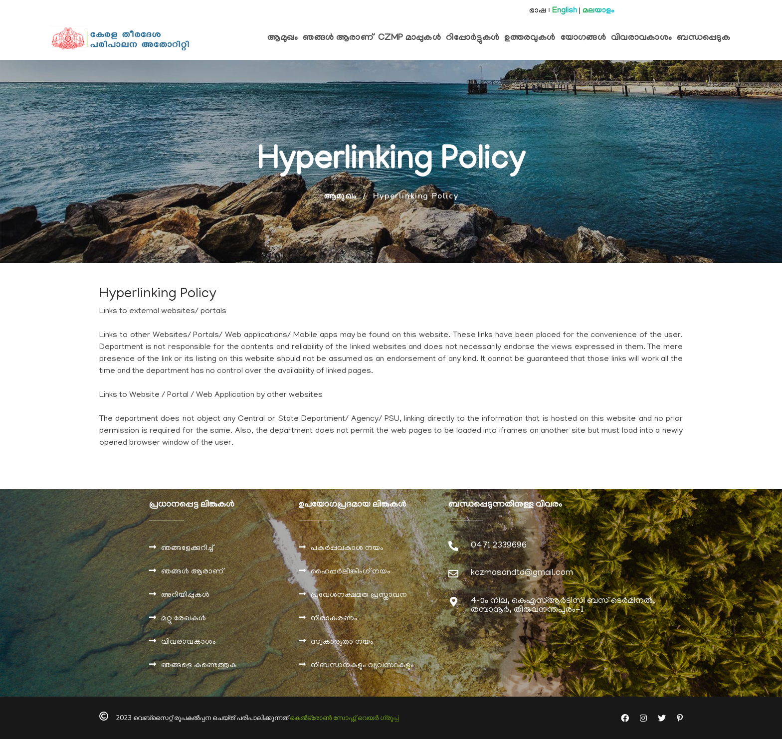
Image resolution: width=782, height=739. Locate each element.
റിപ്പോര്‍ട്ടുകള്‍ (472, 38)
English (564, 10)
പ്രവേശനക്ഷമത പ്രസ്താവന (359, 595)
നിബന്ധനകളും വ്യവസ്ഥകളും (362, 665)
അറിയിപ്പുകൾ (185, 595)
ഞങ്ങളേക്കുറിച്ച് (187, 548)
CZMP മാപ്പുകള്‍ (409, 38)
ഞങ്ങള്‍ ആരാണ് (338, 38)
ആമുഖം (282, 38)
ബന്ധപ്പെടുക (703, 38)
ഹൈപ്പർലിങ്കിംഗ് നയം (351, 571)
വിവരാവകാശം (641, 38)
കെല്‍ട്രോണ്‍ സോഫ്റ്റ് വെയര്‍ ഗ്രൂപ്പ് (344, 718)
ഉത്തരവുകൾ (529, 38)
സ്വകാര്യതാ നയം (342, 642)
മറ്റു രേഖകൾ (183, 618)
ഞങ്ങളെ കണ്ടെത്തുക (199, 665)
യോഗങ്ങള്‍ (583, 38)
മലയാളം (598, 10)
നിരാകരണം (334, 618)
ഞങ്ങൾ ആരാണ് (192, 571)
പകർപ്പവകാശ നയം (347, 548)
